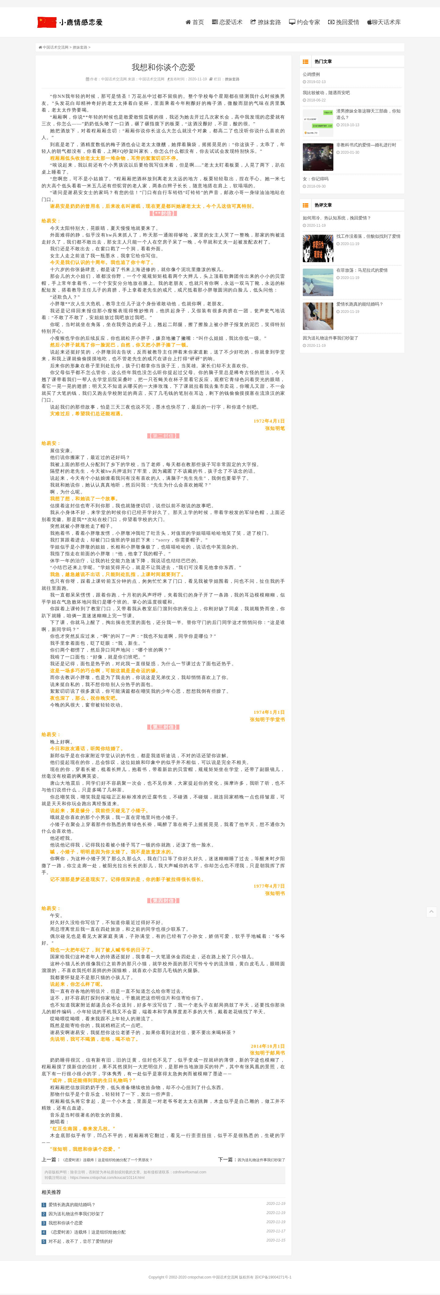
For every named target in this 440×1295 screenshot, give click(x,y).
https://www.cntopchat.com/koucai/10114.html (109, 1179)
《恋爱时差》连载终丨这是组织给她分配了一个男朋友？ (108, 1161)
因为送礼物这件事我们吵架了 (263, 1161)
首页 (193, 22)
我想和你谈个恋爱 (67, 1224)
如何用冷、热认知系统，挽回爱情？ (335, 219)
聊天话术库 (382, 22)
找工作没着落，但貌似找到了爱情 (367, 237)
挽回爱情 (342, 22)
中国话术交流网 (57, 48)
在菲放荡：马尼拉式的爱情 (360, 271)
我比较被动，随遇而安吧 (324, 93)
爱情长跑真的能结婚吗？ (73, 1205)
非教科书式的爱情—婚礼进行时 (365, 146)
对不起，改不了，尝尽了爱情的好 (82, 1242)
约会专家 (302, 22)
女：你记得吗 (314, 180)
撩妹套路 (264, 22)
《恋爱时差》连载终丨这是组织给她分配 (88, 1233)
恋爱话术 (226, 22)
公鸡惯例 (309, 75)
